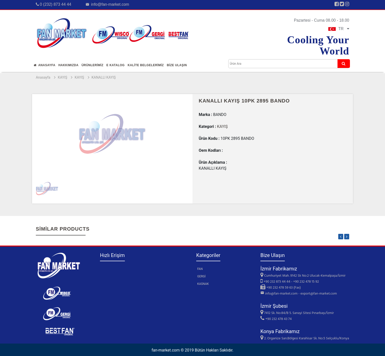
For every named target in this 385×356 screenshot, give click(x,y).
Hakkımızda (68, 65)
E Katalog (115, 65)
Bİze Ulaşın (177, 65)
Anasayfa (44, 65)
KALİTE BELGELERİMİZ (146, 65)
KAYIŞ (62, 77)
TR (338, 29)
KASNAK (203, 284)
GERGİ (201, 276)
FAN (200, 269)
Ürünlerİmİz (92, 65)
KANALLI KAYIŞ (104, 77)
